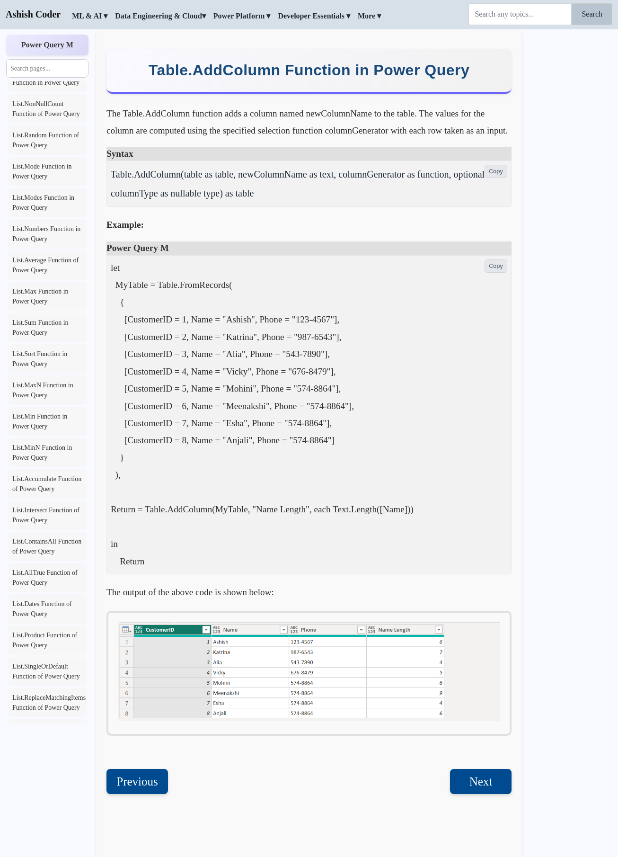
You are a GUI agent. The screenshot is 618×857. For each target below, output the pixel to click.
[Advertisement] (571, 173)
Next (481, 781)
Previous (137, 781)
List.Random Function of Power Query (45, 140)
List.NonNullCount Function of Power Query (46, 108)
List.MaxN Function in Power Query (42, 390)
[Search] (520, 14)
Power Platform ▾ (242, 16)
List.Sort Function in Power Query (39, 358)
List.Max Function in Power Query (40, 296)
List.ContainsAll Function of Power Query (46, 546)
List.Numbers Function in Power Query (46, 233)
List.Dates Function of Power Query (42, 608)
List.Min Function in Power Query (39, 421)
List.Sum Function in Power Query (40, 327)
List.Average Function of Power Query (45, 265)
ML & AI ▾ (89, 16)
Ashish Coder (33, 14)
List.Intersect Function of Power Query (45, 515)
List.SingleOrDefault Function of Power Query (46, 671)
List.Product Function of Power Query (44, 640)
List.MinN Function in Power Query (42, 452)
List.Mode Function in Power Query (42, 171)
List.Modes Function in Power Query (43, 202)
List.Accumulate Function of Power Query (46, 483)
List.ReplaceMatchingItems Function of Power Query (49, 702)
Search (592, 14)
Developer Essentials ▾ (314, 16)
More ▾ (369, 16)
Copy (496, 171)
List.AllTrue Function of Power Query (45, 577)
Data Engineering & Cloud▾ (160, 16)
